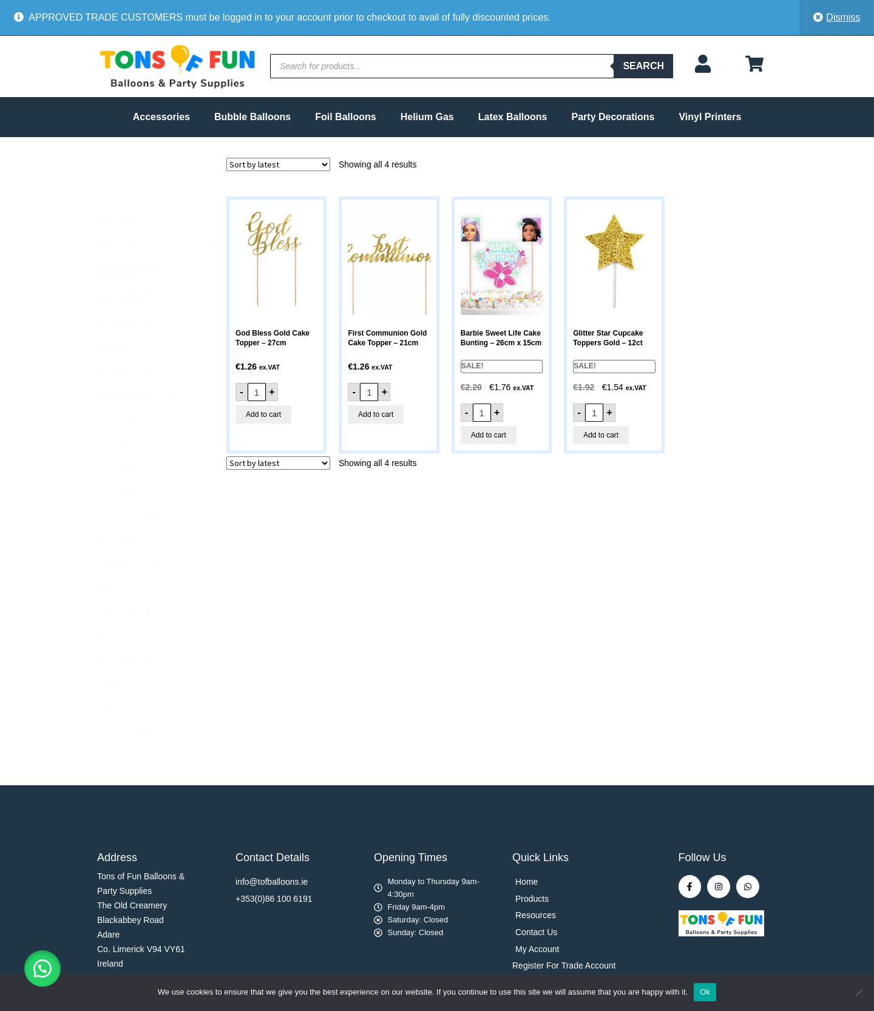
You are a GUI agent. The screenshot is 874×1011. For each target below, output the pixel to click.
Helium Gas (427, 117)
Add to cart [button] (263, 414)
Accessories (161, 117)
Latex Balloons (512, 117)
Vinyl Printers (710, 117)
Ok (705, 991)
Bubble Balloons (252, 117)
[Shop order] (278, 164)
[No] (859, 992)
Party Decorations (613, 117)
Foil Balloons (345, 117)
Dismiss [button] (843, 17)
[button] (42, 968)
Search (643, 66)
